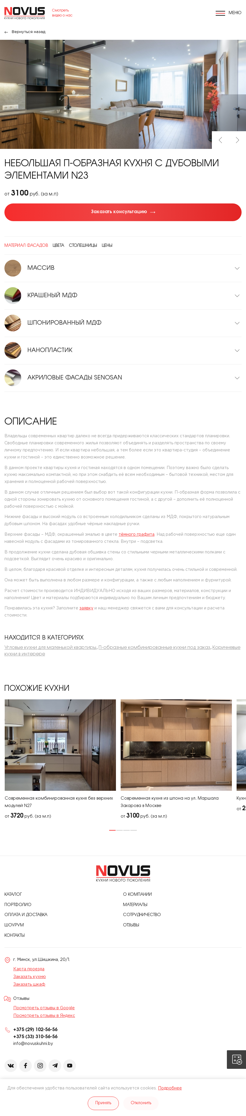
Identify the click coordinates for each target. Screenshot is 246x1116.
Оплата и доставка (25, 915)
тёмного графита (136, 534)
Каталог (13, 895)
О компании (137, 895)
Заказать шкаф (29, 984)
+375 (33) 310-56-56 (35, 1037)
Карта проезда (28, 969)
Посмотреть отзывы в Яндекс (44, 1016)
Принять (103, 1103)
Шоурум (14, 925)
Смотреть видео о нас (62, 13)
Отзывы (131, 925)
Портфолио (17, 905)
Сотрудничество (142, 915)
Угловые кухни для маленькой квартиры (50, 647)
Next (237, 140)
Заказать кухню (29, 977)
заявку (86, 608)
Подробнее (170, 1088)
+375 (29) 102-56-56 (35, 1030)
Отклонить (141, 1103)
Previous (220, 140)
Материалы (135, 905)
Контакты (14, 936)
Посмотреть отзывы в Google (44, 1008)
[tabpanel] (60, 759)
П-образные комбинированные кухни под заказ (154, 647)
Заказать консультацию (119, 212)
